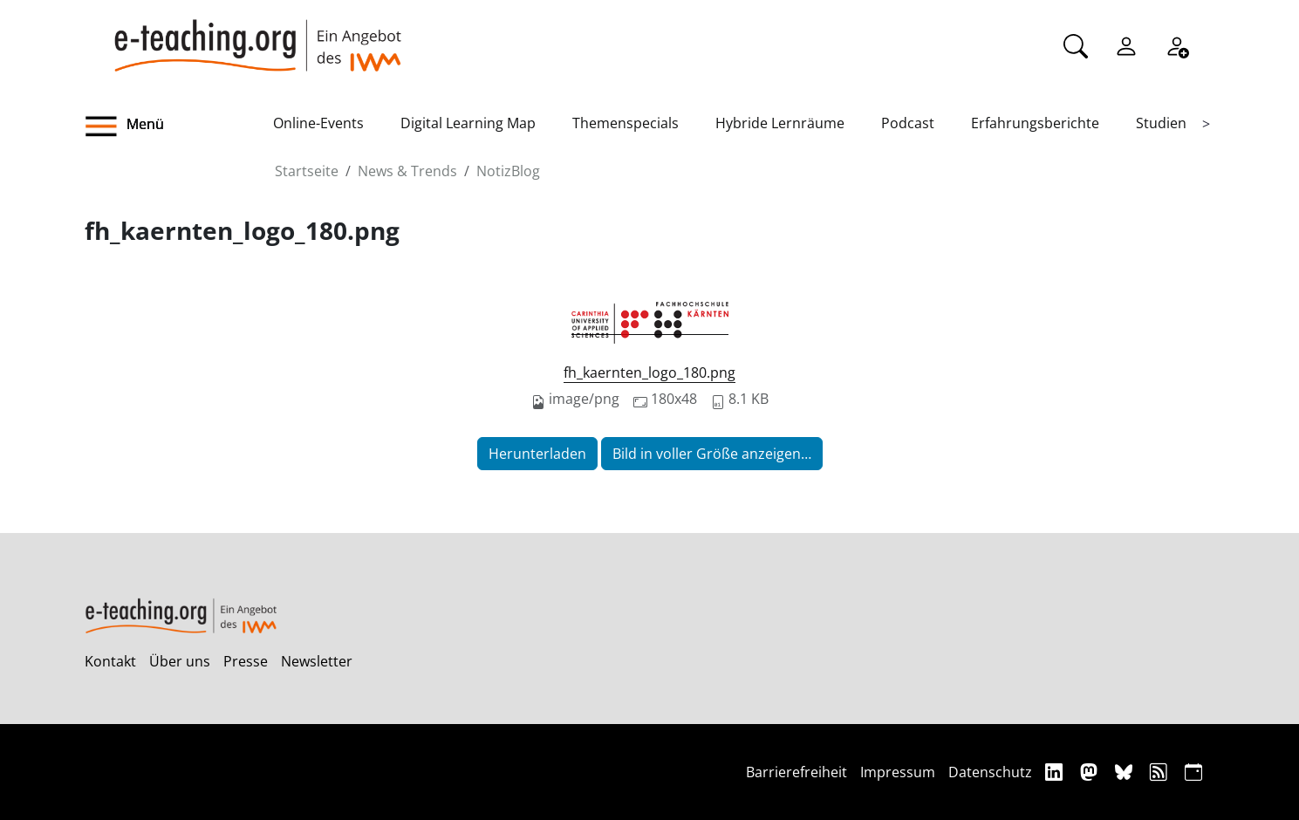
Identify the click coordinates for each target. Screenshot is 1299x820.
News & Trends (407, 171)
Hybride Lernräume (779, 123)
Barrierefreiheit (796, 772)
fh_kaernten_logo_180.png (649, 372)
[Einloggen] (1126, 44)
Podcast (907, 123)
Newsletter (316, 661)
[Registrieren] (1177, 44)
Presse (245, 661)
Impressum (897, 772)
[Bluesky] (1126, 771)
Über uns (179, 661)
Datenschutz (990, 772)
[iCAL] (1193, 771)
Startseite (306, 171)
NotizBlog (508, 171)
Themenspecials (625, 123)
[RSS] (1161, 771)
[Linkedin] (1056, 771)
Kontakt (110, 661)
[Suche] (1075, 44)
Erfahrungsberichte (1035, 123)
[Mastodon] (1091, 771)
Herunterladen (537, 453)
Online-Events (318, 123)
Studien (1161, 123)
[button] (179, 126)
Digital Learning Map (468, 123)
